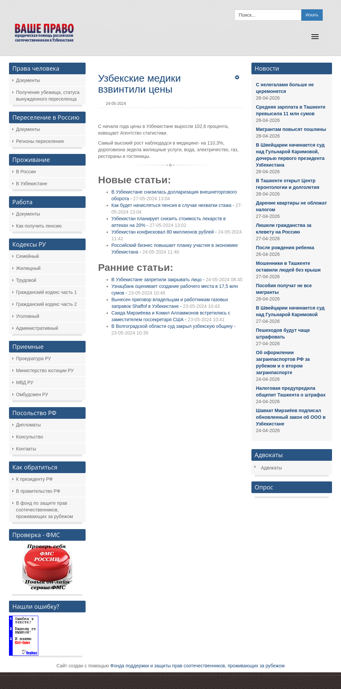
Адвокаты (271, 467)
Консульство (29, 436)
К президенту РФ (34, 479)
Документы (28, 80)
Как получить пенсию (39, 226)
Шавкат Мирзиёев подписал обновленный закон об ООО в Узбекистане (291, 417)
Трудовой (26, 280)
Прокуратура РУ (33, 358)
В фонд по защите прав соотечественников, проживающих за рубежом (44, 509)
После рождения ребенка (285, 247)
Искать (312, 15)
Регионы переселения (40, 141)
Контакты (26, 448)
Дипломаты (28, 424)
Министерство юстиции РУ (45, 370)
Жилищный (28, 268)
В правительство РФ (38, 491)
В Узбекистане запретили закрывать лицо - (177, 279)
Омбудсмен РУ (32, 394)
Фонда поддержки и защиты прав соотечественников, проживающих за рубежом (197, 665)
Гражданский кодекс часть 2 (46, 304)
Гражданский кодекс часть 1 (46, 292)
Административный (37, 328)
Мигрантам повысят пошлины (291, 129)
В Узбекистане (31, 183)
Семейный (27, 256)
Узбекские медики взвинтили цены (139, 84)
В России (26, 171)
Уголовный (27, 316)
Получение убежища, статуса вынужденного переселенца (48, 96)
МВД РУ (24, 382)
